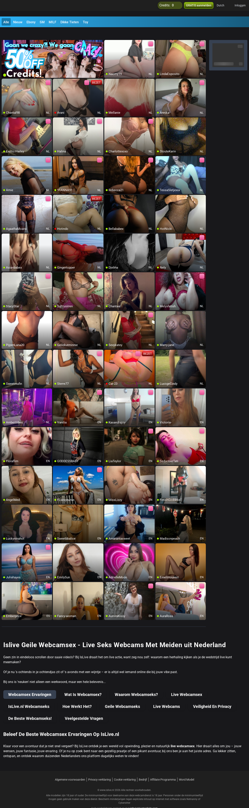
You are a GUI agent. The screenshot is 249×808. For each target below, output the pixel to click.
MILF (52, 22)
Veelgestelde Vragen (84, 708)
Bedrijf (143, 769)
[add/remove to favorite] (107, 33)
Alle (6, 22)
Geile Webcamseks (122, 696)
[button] (223, 8)
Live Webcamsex (186, 684)
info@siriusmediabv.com (144, 797)
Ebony (31, 22)
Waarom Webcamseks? (136, 684)
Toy (85, 22)
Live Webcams (166, 696)
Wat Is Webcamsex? (83, 684)
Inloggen (240, 8)
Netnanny (192, 788)
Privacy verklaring (99, 769)
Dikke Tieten (69, 22)
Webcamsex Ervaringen (29, 684)
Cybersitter (124, 792)
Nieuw (17, 22)
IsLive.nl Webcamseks (28, 696)
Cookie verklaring (125, 769)
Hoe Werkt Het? (77, 696)
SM (42, 22)
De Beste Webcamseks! (30, 708)
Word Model (186, 769)
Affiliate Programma (163, 769)
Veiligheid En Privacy (212, 696)
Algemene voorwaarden (70, 769)
